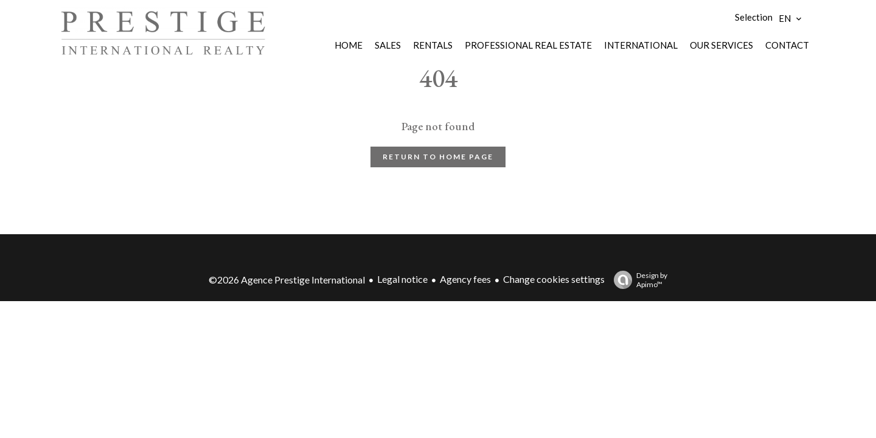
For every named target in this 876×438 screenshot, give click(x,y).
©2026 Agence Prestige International (287, 279)
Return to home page (438, 156)
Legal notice (402, 279)
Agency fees (465, 279)
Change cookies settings (554, 279)
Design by (637, 280)
